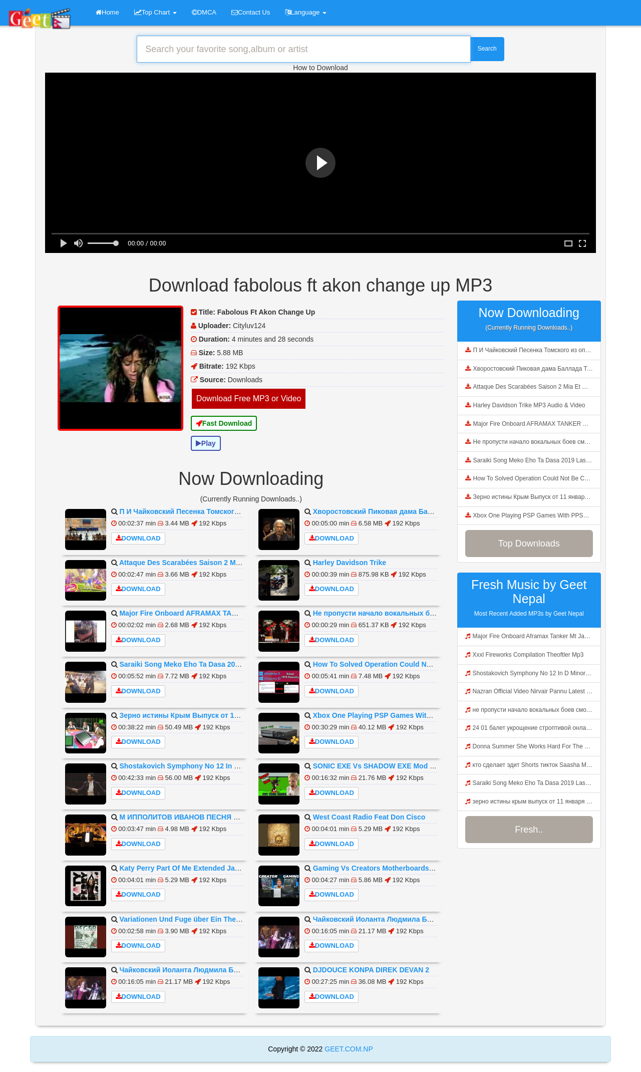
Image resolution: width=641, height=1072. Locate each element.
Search (487, 48)
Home (107, 12)
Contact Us (250, 12)
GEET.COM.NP (348, 1049)
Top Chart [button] (155, 12)
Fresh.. (529, 830)
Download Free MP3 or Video (248, 398)
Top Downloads (529, 544)
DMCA (204, 12)
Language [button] (305, 12)
